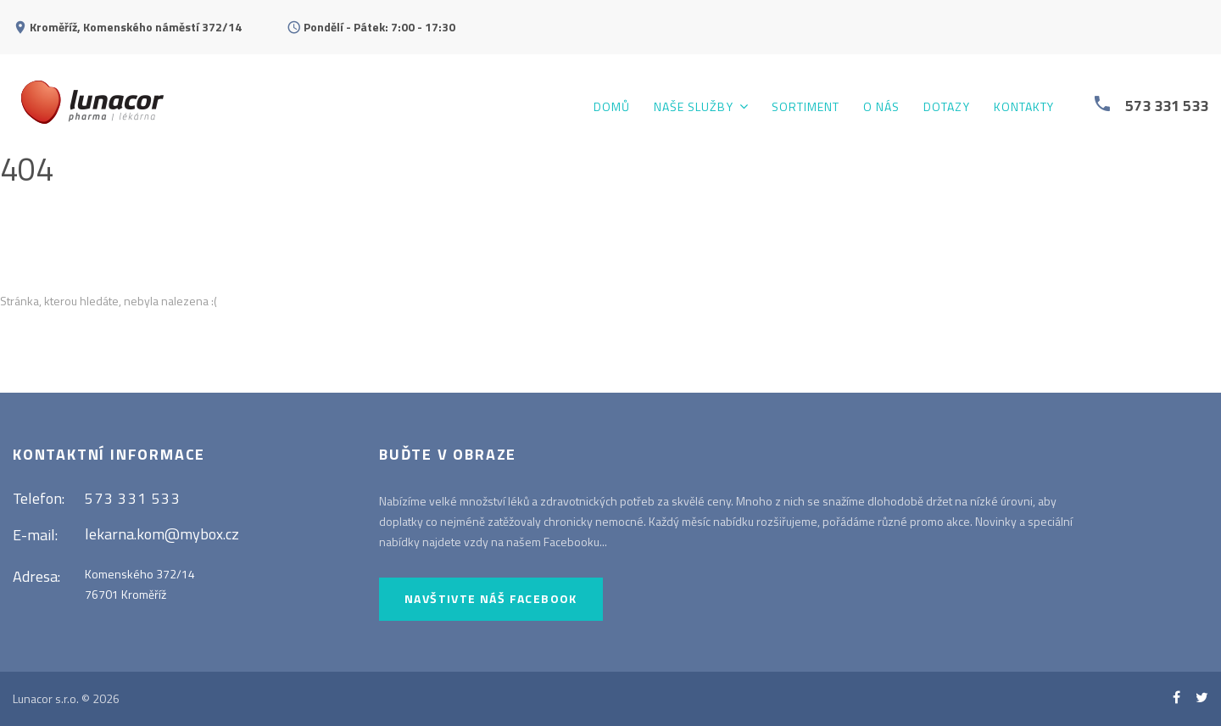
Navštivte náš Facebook (490, 598)
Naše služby (693, 107)
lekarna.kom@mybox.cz (162, 533)
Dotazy (946, 107)
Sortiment (805, 107)
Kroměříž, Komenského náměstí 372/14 (136, 27)
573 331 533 (1166, 105)
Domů (612, 107)
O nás (881, 107)
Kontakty (1024, 107)
